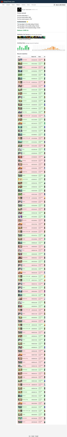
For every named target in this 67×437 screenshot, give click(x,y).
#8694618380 (33, 288)
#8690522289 (33, 351)
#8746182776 (33, 79)
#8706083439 (33, 176)
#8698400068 (33, 254)
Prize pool (34, 4)
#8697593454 (33, 262)
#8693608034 (33, 318)
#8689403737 (33, 374)
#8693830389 (33, 310)
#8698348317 (33, 258)
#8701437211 (33, 235)
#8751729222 (33, 64)
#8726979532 (33, 131)
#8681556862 (33, 403)
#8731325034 (33, 116)
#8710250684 (33, 138)
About (28, 4)
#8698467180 (33, 250)
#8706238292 (33, 168)
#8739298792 (33, 105)
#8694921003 (33, 273)
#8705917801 (33, 183)
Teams (13, 4)
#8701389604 (33, 239)
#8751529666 (33, 67)
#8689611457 (33, 362)
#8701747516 (33, 224)
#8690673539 (33, 344)
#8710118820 (33, 146)
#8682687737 (33, 392)
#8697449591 (33, 269)
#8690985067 (33, 329)
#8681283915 (33, 415)
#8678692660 (33, 418)
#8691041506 (33, 325)
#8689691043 (33, 359)
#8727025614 (33, 127)
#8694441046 (33, 303)
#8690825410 (33, 336)
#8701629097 (33, 228)
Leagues (8, 4)
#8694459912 (33, 299)
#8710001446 (33, 150)
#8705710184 (33, 194)
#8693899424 (33, 306)
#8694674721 (33, 284)
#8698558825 (33, 247)
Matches (23, 4)
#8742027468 (33, 94)
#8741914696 (33, 97)
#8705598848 (33, 202)
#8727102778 (33, 123)
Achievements (20, 22)
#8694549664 (33, 291)
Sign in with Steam (60, 4)
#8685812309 (33, 377)
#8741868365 (33, 101)
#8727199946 (33, 120)
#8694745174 (33, 280)
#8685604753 (33, 385)
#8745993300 (33, 86)
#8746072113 (33, 82)
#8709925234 (33, 153)
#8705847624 (33, 187)
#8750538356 (33, 75)
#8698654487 (33, 243)
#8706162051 (33, 172)
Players (18, 4)
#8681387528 (33, 411)
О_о (23, 10)
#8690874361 (33, 333)
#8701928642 (33, 217)
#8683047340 (33, 389)
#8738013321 (33, 112)
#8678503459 (33, 422)
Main (3, 4)
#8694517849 (33, 295)
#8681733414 (33, 396)
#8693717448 (33, 314)
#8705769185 (33, 191)
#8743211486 (33, 90)
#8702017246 (33, 213)
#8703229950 (33, 206)
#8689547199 (33, 366)
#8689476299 (33, 370)
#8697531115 (33, 265)
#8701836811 (33, 221)
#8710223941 (33, 142)
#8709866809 (33, 157)
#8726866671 (33, 135)
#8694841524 (33, 277)
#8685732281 (33, 381)
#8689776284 (33, 355)
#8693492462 (33, 321)
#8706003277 (33, 179)
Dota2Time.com (9, 1)
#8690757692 (33, 340)
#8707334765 (33, 161)
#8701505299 (33, 232)
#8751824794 (33, 60)
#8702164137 (33, 209)
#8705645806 (33, 198)
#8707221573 (33, 165)
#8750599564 (33, 71)
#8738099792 (33, 109)
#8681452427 (33, 407)
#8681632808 (33, 400)
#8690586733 (33, 347)
